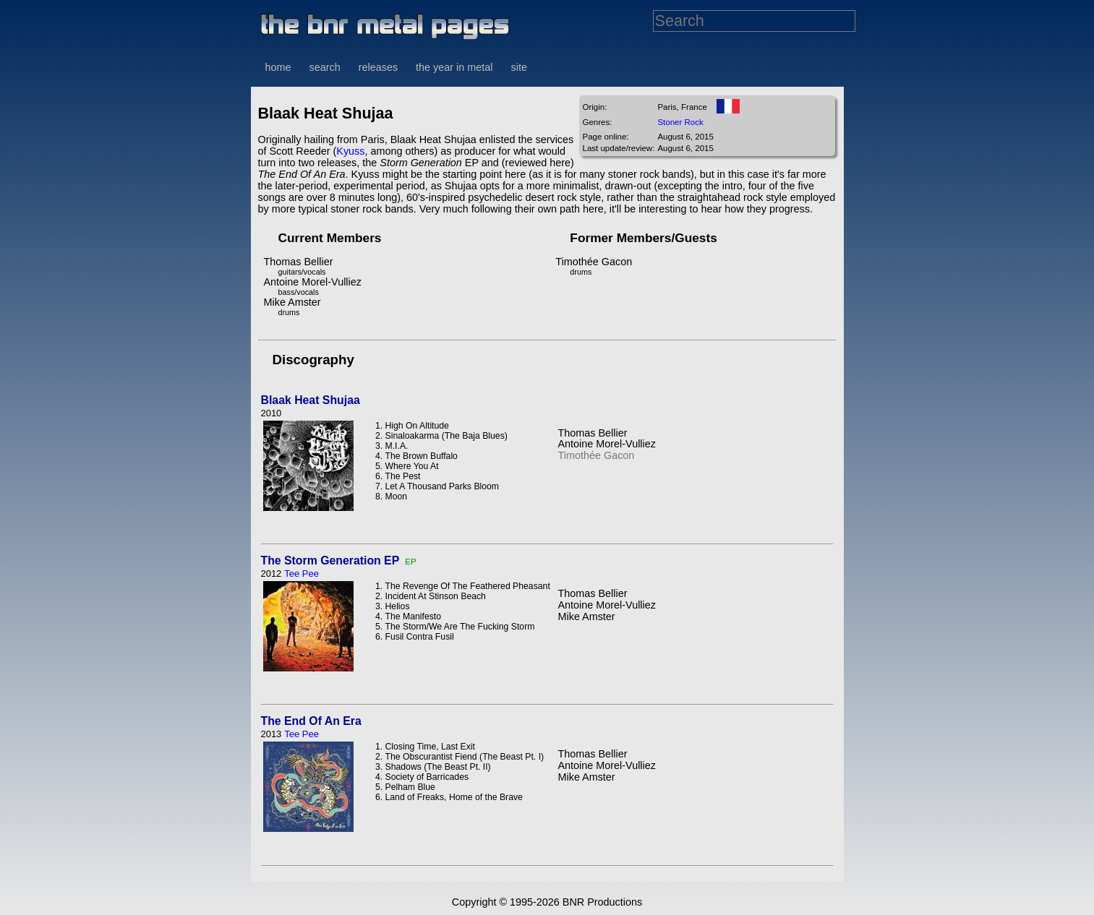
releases (378, 67)
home (278, 67)
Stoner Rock (680, 122)
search (325, 67)
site (519, 67)
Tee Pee (301, 573)
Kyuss (350, 151)
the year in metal (454, 67)
